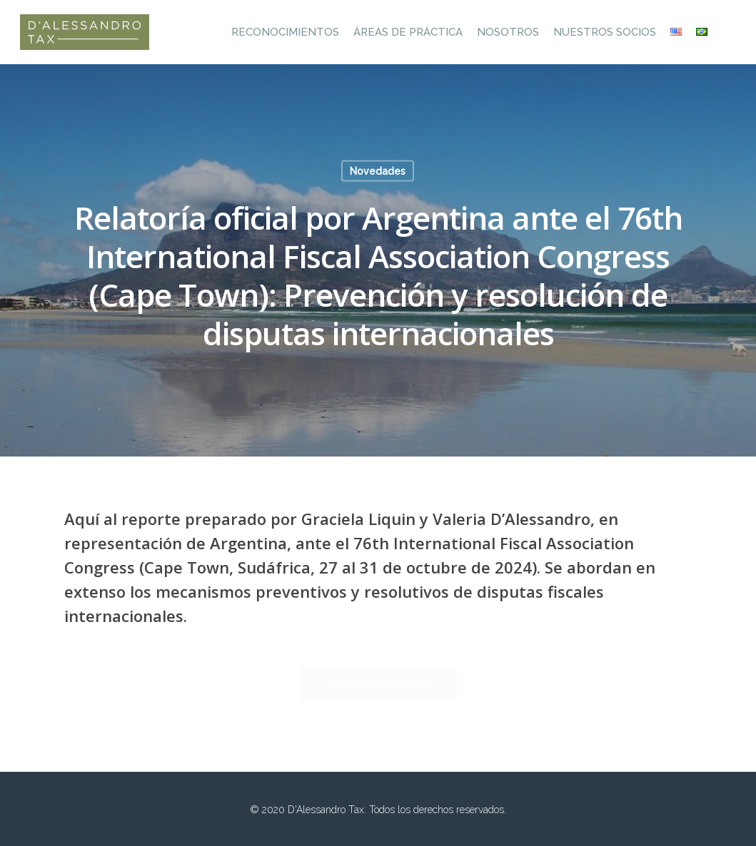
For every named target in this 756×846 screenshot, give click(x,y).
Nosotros (508, 32)
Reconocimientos (285, 32)
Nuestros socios (604, 32)
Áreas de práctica (408, 32)
